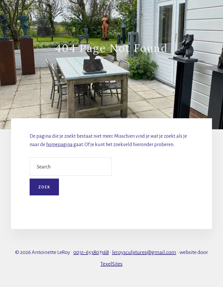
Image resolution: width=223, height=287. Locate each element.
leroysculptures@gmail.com (144, 252)
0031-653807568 (91, 252)
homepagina (59, 144)
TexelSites (111, 264)
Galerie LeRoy (53, 12)
